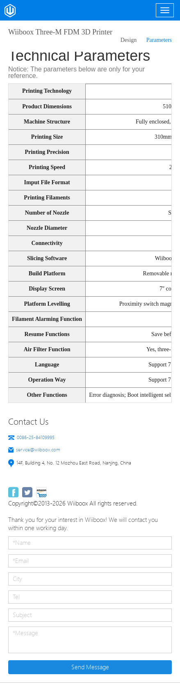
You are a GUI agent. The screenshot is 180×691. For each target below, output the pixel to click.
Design (129, 40)
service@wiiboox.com (38, 450)
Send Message (90, 667)
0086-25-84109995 (36, 437)
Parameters (159, 40)
